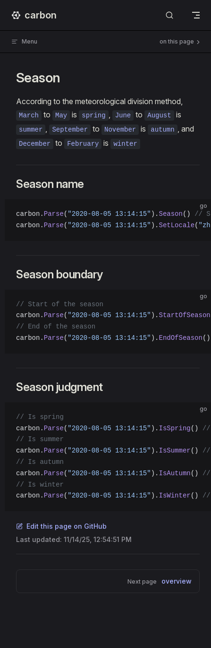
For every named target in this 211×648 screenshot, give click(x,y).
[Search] (169, 15)
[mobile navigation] (196, 15)
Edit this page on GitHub (61, 526)
